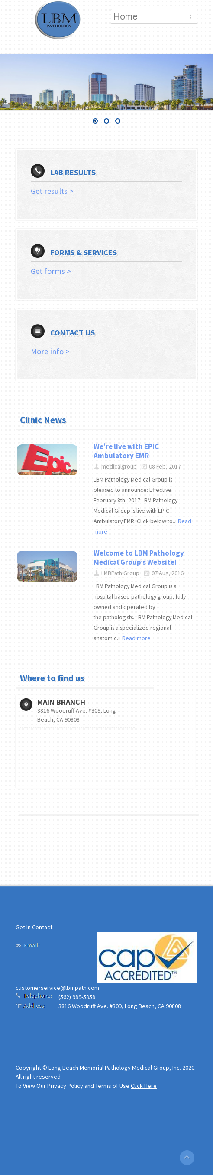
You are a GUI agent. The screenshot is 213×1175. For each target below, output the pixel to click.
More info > (50, 351)
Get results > (52, 191)
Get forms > (51, 271)
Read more (136, 638)
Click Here (144, 1086)
